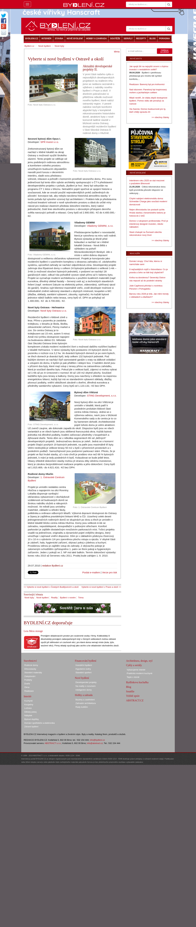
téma (117, 51)
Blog (128, 686)
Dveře (27, 683)
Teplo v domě (133, 677)
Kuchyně (28, 701)
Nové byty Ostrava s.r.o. (53, 310)
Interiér (27, 696)
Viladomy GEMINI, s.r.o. (100, 225)
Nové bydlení (42, 597)
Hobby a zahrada (83, 695)
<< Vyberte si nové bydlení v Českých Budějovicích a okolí (51, 587)
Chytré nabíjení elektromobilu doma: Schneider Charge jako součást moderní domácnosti (148, 201)
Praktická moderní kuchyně (139, 673)
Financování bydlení (85, 660)
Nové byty (29, 597)
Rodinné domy (31, 665)
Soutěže (130, 691)
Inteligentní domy (83, 690)
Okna (26, 687)
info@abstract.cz (95, 743)
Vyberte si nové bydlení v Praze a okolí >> (101, 587)
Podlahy (28, 680)
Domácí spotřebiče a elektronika (39, 723)
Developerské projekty (86, 682)
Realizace (29, 691)
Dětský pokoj (30, 712)
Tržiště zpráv (133, 695)
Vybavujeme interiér (136, 670)
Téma (80, 597)
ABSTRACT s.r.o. (53, 743)
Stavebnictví (30, 660)
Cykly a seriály (134, 665)
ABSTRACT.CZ (135, 700)
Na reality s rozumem (85, 686)
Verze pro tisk (109, 572)
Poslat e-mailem (91, 572)
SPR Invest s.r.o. (49, 142)
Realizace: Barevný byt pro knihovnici (147, 84)
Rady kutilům (81, 707)
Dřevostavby (30, 669)
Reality (54, 597)
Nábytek (28, 715)
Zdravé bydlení (31, 726)
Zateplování (29, 676)
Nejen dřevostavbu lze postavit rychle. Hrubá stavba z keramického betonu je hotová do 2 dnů (147, 212)
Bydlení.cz (29, 46)
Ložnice (28, 708)
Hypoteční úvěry (83, 669)
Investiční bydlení (83, 665)
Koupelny (28, 704)
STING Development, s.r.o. (101, 395)
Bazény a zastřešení (85, 699)
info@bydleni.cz (97, 740)
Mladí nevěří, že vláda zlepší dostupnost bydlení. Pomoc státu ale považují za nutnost (148, 101)
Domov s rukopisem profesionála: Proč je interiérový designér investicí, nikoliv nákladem (148, 224)
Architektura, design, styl (139, 660)
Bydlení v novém (68, 597)
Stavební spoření (83, 672)
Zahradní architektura (85, 703)
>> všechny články (160, 117)
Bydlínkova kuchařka (137, 682)
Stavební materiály (33, 672)
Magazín (135, 253)
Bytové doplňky (31, 719)
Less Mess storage (33, 631)
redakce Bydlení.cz (52, 565)
